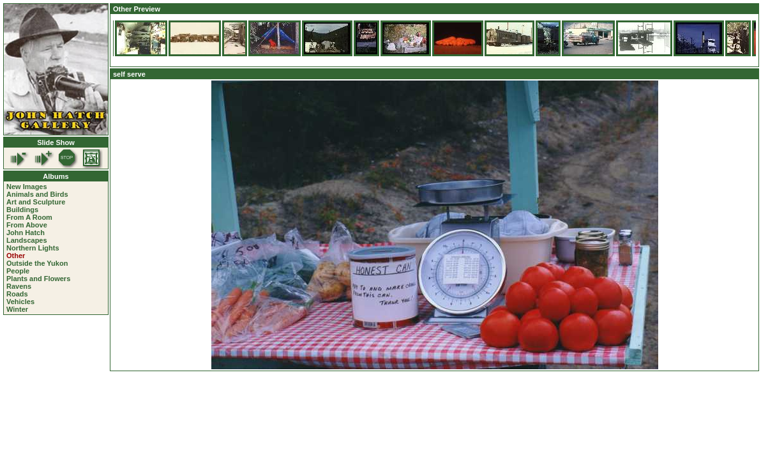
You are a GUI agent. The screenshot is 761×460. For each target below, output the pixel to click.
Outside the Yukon (37, 263)
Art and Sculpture (35, 202)
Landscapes (26, 240)
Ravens (18, 286)
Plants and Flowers (38, 278)
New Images (26, 186)
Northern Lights (32, 248)
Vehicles (20, 301)
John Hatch (25, 232)
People (17, 271)
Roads (17, 294)
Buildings (22, 209)
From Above (26, 225)
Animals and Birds (37, 194)
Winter (17, 309)
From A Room (29, 217)
